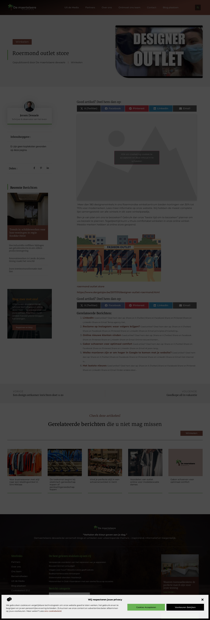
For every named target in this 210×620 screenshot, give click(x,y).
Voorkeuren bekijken (185, 607)
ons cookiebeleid (52, 611)
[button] (202, 599)
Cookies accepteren (146, 607)
